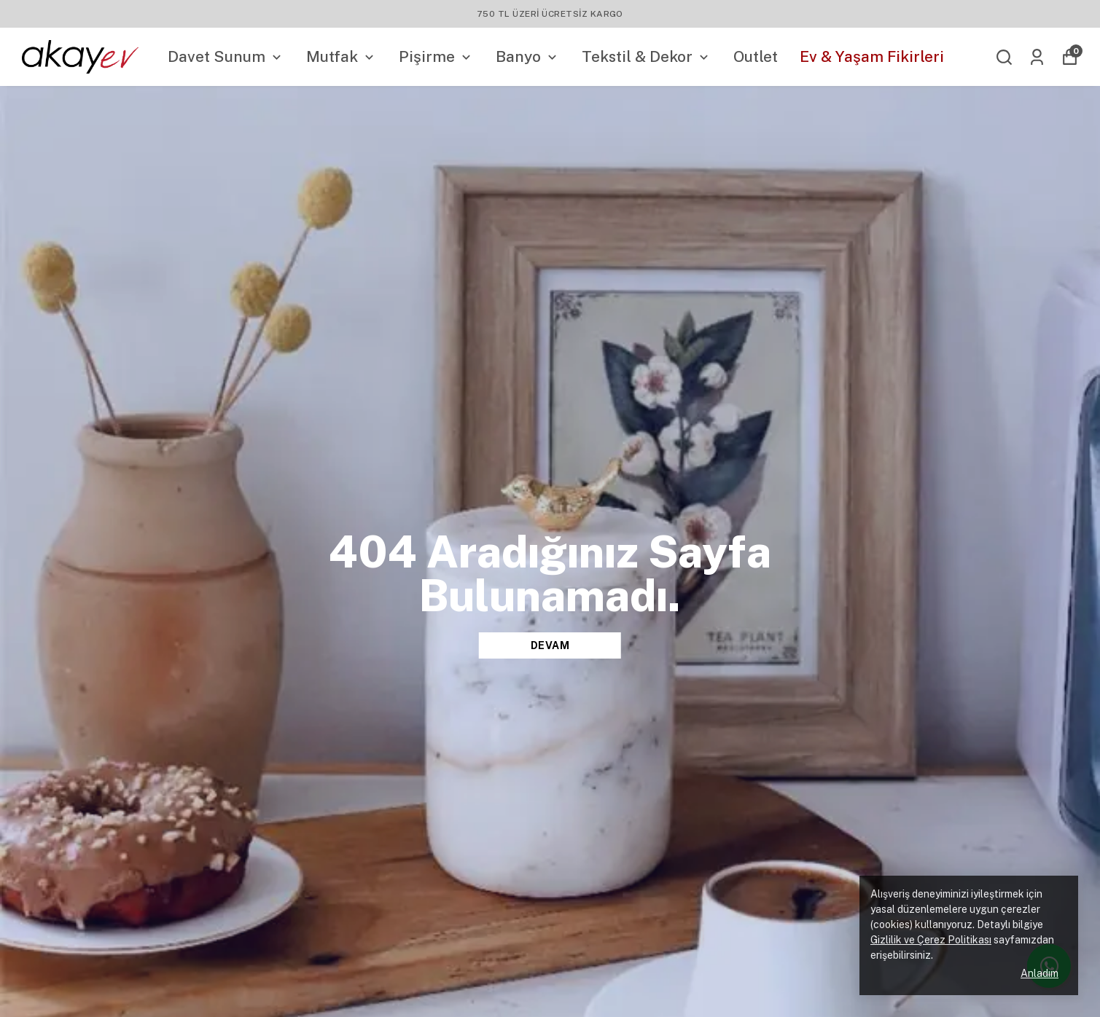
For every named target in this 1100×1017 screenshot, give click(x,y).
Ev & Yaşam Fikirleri (872, 56)
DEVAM (550, 645)
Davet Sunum (226, 56)
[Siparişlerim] (1037, 57)
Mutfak (341, 56)
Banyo (528, 56)
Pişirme (436, 56)
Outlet (755, 56)
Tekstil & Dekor (646, 56)
